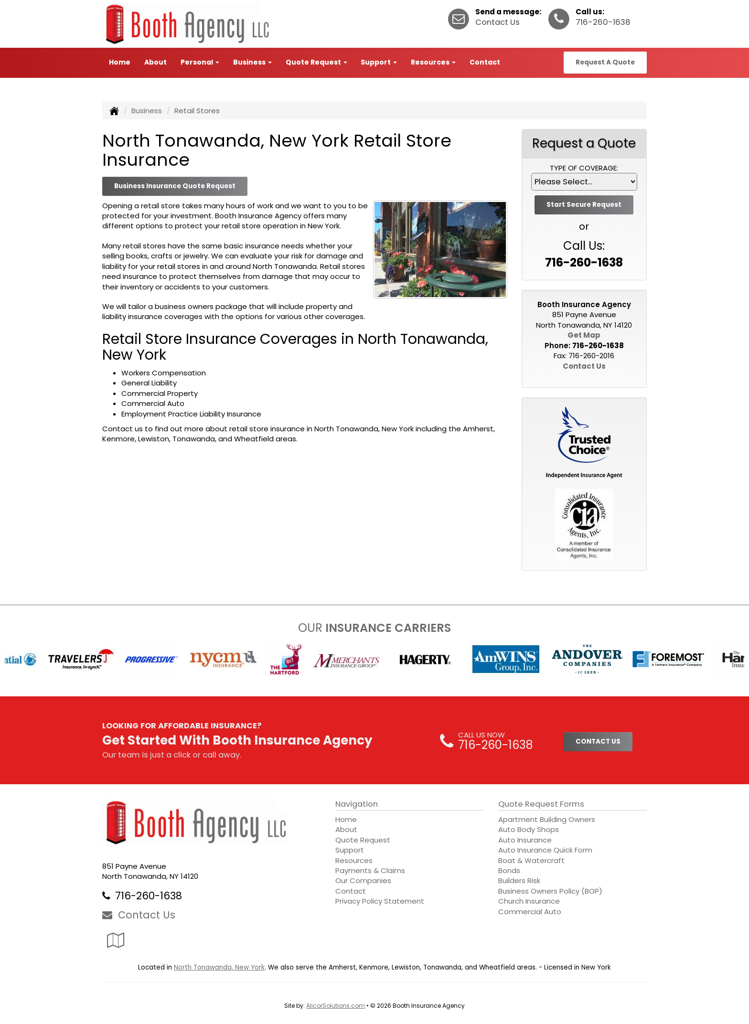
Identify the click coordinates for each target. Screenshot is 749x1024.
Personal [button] (200, 62)
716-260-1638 (603, 22)
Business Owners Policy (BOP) (550, 891)
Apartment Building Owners (546, 819)
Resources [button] (433, 62)
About (155, 62)
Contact (485, 62)
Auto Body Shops (528, 829)
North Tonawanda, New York (219, 967)
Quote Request (362, 840)
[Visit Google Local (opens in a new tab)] (115, 940)
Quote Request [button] (316, 62)
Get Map (583, 335)
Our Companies (363, 880)
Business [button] (252, 62)
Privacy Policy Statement (379, 901)
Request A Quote (605, 62)
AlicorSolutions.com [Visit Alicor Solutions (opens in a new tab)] (335, 1006)
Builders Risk (519, 880)
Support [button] (379, 62)
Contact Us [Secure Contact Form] (584, 366)
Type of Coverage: (584, 168)
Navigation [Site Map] (356, 804)
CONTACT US (598, 741)
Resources (354, 860)
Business (146, 111)
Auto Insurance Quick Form (545, 850)
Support (349, 850)
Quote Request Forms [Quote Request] (541, 804)
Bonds (509, 870)
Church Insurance (529, 901)
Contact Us (497, 22)
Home (119, 62)
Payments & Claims (370, 870)
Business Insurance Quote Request (174, 186)
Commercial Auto (529, 912)
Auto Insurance (525, 840)
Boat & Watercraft (531, 860)
